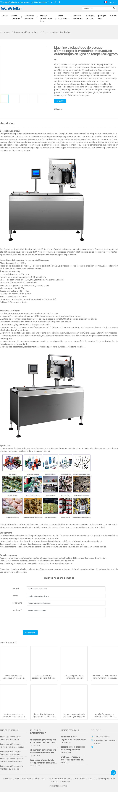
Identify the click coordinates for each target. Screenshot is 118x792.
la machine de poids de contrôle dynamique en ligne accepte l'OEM (74, 715)
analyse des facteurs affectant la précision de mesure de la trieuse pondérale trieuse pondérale (74, 761)
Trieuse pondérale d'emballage (57, 32)
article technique (23, 778)
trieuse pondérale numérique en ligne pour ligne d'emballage (13, 677)
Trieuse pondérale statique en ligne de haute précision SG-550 (44, 677)
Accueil (4, 15)
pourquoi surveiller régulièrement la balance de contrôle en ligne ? (74, 739)
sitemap (66, 781)
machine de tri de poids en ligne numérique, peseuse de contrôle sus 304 (104, 677)
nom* (15, 595)
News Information (63, 17)
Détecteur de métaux (29, 17)
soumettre (30, 632)
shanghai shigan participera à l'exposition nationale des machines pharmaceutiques (43, 742)
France (112, 2)
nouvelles (7, 778)
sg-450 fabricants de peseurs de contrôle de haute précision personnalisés (104, 715)
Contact (113, 15)
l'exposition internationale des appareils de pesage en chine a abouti (42, 763)
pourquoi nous (102, 17)
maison (6, 32)
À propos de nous (90, 17)
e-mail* (16, 588)
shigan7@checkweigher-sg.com (16, 2)
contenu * (17, 610)
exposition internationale (60, 778)
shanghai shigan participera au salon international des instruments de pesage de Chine (43, 754)
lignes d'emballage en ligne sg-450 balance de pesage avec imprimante (43, 715)
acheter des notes (77, 17)
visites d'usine (40, 778)
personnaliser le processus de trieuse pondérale (73, 748)
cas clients (80, 778)
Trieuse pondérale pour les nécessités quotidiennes (12, 760)
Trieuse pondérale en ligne (46, 18)
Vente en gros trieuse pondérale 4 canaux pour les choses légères (13, 715)
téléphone (17, 603)
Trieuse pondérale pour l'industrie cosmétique (10, 753)
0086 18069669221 (41, 2)
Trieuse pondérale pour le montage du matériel (11, 767)
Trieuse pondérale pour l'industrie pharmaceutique (12, 745)
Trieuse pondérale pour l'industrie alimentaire (10, 738)
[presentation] (30, 624)
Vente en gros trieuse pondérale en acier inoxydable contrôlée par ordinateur (74, 677)
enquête (60, 101)
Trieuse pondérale (15, 17)
